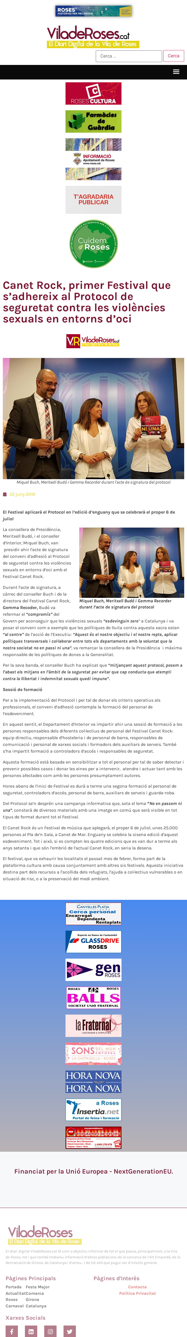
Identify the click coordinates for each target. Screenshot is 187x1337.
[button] (176, 71)
